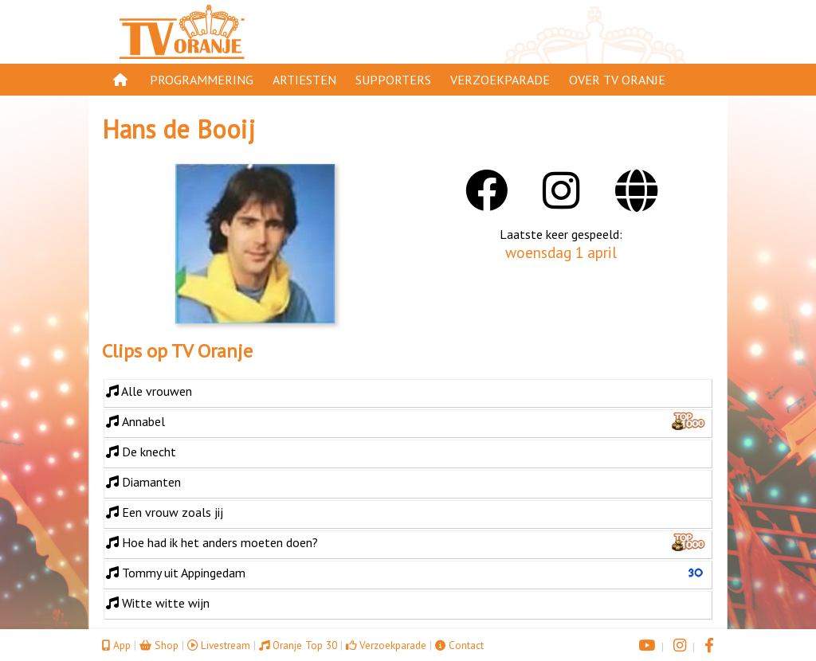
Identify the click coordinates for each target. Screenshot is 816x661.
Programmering (201, 80)
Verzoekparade (500, 80)
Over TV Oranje (617, 80)
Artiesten (304, 80)
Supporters (393, 80)
